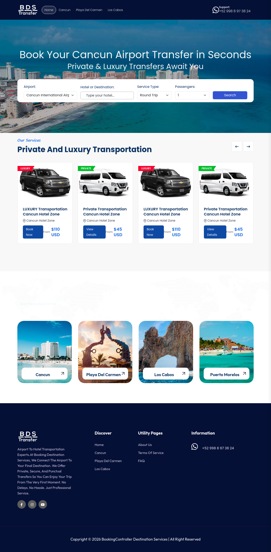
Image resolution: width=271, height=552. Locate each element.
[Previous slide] (237, 147)
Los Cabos (115, 10)
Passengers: (185, 86)
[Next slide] (248, 147)
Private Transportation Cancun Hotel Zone (105, 211)
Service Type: (148, 86)
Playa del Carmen (89, 10)
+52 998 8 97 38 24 (234, 11)
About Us (145, 445)
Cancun (65, 10)
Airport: (30, 86)
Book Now (29, 232)
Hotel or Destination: (97, 87)
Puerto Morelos (224, 374)
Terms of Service (151, 453)
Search (230, 95)
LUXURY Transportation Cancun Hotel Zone (45, 211)
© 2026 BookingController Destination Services (127, 539)
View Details (91, 232)
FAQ (141, 461)
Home (48, 10)
